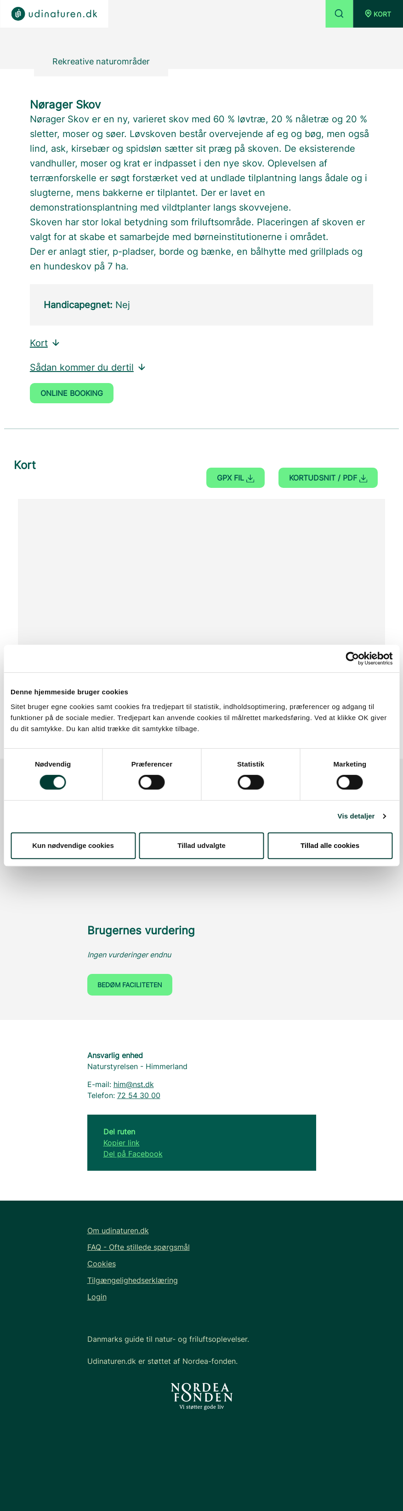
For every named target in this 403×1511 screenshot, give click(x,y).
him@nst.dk (134, 1084)
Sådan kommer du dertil (88, 367)
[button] (378, 14)
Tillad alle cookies (330, 845)
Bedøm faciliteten (129, 985)
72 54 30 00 (138, 1095)
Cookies (101, 1263)
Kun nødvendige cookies (73, 845)
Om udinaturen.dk (118, 1230)
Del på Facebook (133, 1153)
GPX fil (235, 477)
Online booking (71, 393)
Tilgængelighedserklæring (132, 1280)
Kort (45, 343)
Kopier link (121, 1142)
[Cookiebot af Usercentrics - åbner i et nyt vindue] (352, 658)
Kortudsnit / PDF (328, 477)
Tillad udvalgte (201, 845)
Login (97, 1296)
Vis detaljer (356, 816)
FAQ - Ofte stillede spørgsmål (138, 1247)
